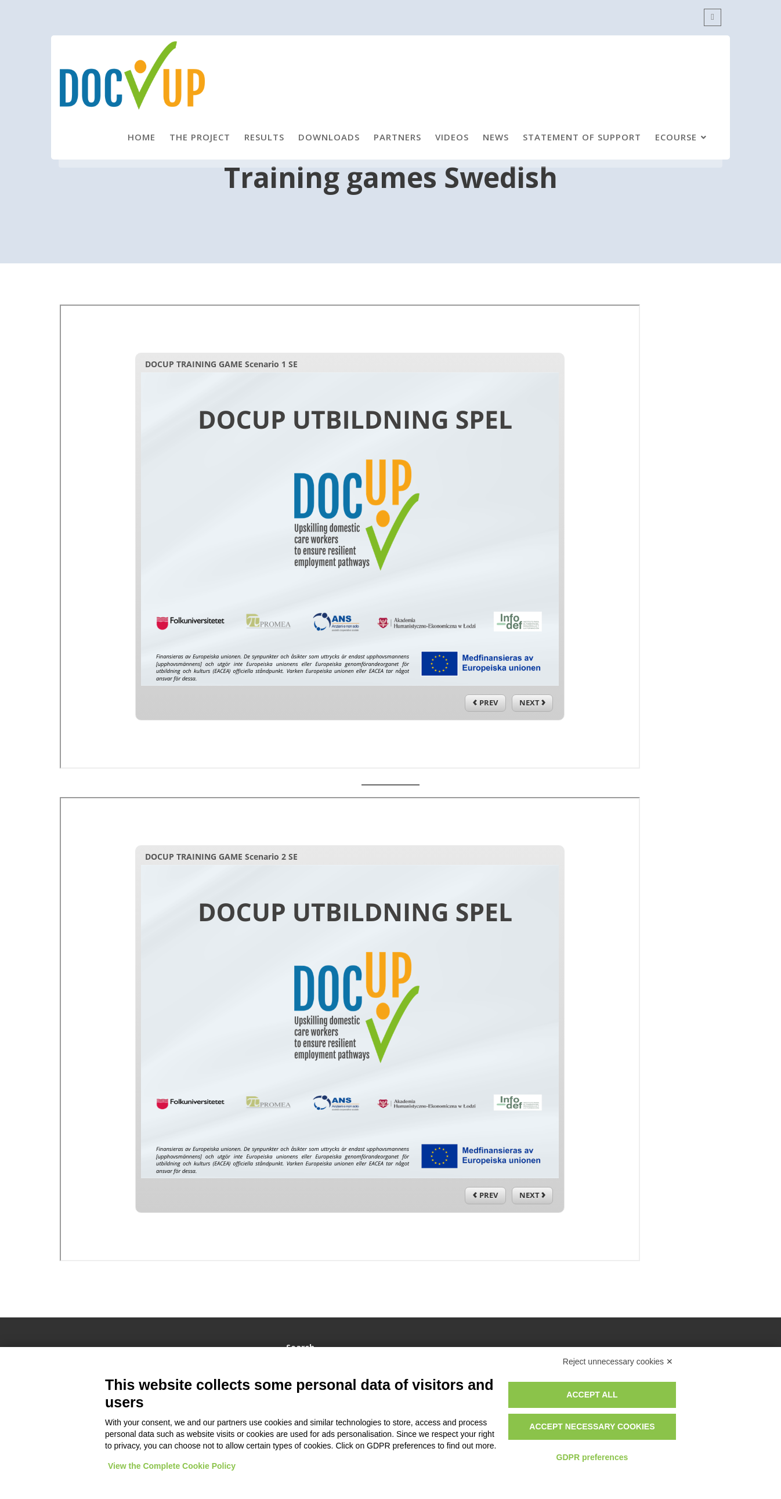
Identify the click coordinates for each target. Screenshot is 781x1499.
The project (199, 137)
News (496, 137)
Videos (452, 137)
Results (264, 137)
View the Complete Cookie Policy (172, 1466)
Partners (397, 137)
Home (142, 137)
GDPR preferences (592, 1457)
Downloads (329, 137)
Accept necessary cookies (592, 1426)
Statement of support (582, 137)
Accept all (591, 1394)
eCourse (676, 137)
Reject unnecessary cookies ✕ (618, 1361)
